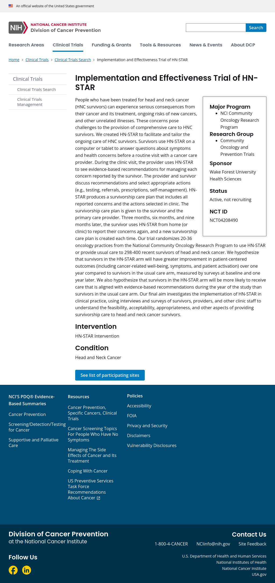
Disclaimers (138, 435)
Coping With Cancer (87, 471)
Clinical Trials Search (36, 89)
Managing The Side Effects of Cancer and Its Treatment (92, 455)
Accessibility (139, 406)
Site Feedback (252, 544)
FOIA (132, 416)
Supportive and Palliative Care (34, 442)
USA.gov (259, 574)
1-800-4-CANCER (171, 544)
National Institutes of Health (241, 562)
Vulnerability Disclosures (151, 445)
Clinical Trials (27, 79)
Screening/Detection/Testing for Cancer (37, 427)
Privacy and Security (147, 426)
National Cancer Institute (244, 568)
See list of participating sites (110, 375)
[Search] (256, 27)
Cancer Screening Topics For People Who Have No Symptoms (93, 434)
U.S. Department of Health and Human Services (224, 556)
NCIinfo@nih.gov (213, 544)
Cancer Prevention (27, 414)
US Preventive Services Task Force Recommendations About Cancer (90, 489)
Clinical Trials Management (29, 102)
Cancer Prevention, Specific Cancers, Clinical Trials (92, 413)
